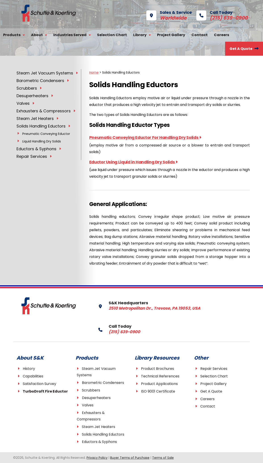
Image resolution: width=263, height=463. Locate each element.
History (29, 368)
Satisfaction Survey (39, 383)
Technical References (160, 376)
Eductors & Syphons (99, 441)
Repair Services (213, 368)
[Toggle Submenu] (77, 73)
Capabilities (33, 376)
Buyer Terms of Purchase (129, 457)
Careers (221, 34)
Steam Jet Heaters (98, 426)
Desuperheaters (96, 397)
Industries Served (70, 34)
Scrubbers (91, 390)
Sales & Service (169, 14)
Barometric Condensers (103, 382)
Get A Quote (241, 48)
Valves (87, 405)
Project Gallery (171, 34)
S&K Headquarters (141, 305)
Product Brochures (157, 368)
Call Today (215, 14)
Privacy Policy (97, 457)
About (37, 34)
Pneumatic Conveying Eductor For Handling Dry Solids (145, 137)
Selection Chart (112, 34)
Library (140, 34)
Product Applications (159, 383)
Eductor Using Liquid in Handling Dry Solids (133, 162)
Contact (199, 34)
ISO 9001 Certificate (158, 391)
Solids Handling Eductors (103, 434)
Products (12, 34)
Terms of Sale (163, 457)
